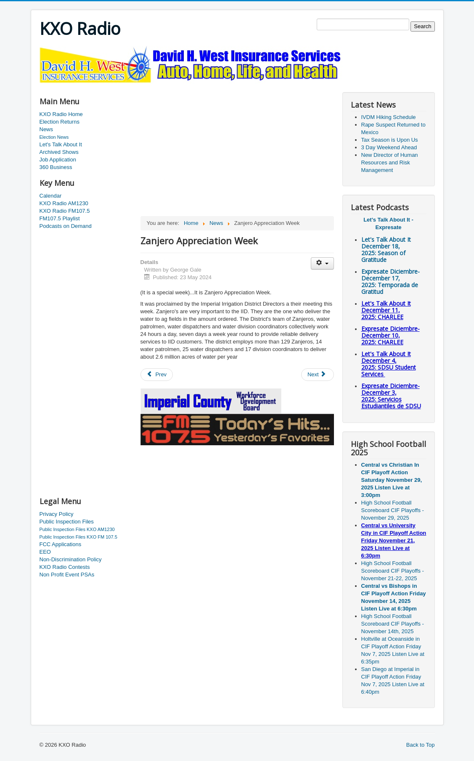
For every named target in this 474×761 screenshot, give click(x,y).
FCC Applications (61, 544)
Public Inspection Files (67, 521)
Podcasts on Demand (66, 226)
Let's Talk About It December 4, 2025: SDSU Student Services (388, 364)
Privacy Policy (57, 514)
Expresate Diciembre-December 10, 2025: (390, 335)
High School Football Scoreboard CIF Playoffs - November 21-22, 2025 (392, 570)
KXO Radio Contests (65, 567)
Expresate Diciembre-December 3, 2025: (391, 396)
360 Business (56, 167)
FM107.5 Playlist (60, 218)
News (46, 129)
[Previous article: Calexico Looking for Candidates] (156, 374)
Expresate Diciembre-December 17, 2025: (390, 281)
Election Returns (59, 122)
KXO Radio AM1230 (64, 203)
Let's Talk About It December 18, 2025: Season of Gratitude (386, 249)
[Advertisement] (193, 87)
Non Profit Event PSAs (67, 574)
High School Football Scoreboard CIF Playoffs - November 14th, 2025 (392, 623)
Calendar (51, 196)
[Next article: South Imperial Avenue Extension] (317, 374)
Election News (54, 137)
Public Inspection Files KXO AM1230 (77, 529)
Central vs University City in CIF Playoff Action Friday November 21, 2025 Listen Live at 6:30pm (393, 540)
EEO (45, 552)
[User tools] (322, 263)
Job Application (58, 159)
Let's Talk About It (61, 144)
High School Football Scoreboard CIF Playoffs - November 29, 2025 (392, 510)
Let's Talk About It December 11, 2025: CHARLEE (386, 310)
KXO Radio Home (61, 114)
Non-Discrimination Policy (71, 559)
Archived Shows (59, 152)
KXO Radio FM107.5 (65, 211)
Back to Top (420, 745)
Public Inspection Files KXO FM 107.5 (78, 536)
